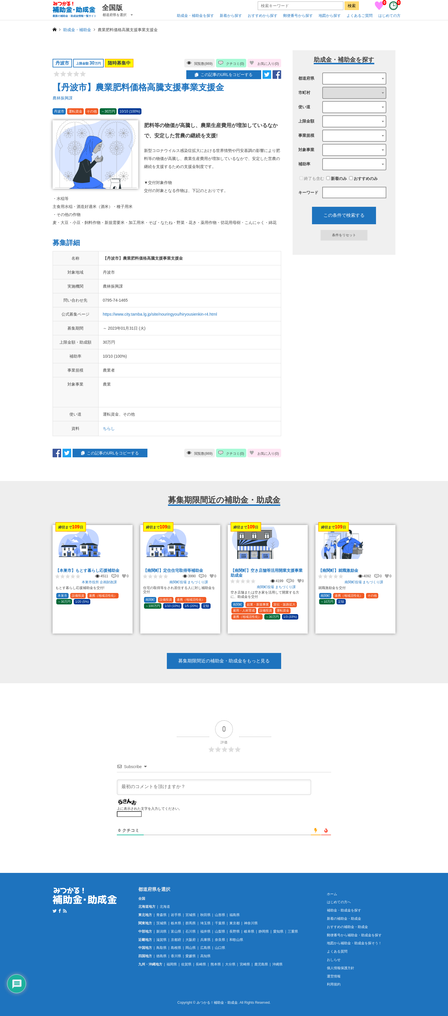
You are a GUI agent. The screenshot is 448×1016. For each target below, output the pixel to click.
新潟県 (161, 931)
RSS (65, 911)
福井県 (205, 931)
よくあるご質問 (360, 15)
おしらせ (334, 960)
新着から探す (231, 15)
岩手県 (176, 915)
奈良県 (220, 940)
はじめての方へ (339, 902)
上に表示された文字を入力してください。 (149, 809)
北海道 (165, 907)
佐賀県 (186, 964)
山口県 (220, 948)
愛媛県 (190, 956)
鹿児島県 (261, 964)
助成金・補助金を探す (195, 15)
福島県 (234, 915)
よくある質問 (337, 951)
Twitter (55, 911)
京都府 (176, 940)
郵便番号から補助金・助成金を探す (354, 935)
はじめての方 (389, 15)
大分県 (230, 964)
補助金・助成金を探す (344, 910)
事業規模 (306, 135)
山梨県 (220, 931)
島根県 (176, 948)
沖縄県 (277, 964)
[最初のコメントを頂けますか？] (214, 787)
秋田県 (205, 915)
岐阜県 (249, 931)
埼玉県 (205, 923)
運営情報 (334, 976)
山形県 (220, 915)
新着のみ (336, 178)
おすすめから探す (262, 15)
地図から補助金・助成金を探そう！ (354, 943)
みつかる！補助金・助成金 (217, 1003)
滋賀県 (161, 940)
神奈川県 (251, 923)
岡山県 (190, 948)
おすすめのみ (363, 178)
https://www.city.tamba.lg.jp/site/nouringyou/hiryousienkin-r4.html (160, 314)
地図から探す (330, 15)
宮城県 (190, 915)
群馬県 (190, 923)
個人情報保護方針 (340, 968)
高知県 (205, 956)
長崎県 (201, 964)
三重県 (293, 931)
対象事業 (306, 149)
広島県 (205, 948)
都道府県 (306, 78)
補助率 (304, 164)
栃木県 (176, 923)
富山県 (176, 931)
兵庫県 (205, 940)
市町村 (304, 92)
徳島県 (161, 956)
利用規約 (334, 984)
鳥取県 (161, 948)
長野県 (234, 931)
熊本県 (216, 964)
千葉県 (220, 923)
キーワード (308, 192)
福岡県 (172, 964)
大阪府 (190, 940)
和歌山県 (236, 940)
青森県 (161, 915)
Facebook (60, 911)
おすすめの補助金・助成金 (347, 927)
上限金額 (306, 121)
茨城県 (161, 923)
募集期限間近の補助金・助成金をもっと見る (224, 660)
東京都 (234, 923)
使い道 (304, 107)
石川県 (190, 931)
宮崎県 (245, 964)
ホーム (332, 894)
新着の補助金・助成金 (344, 919)
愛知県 (278, 931)
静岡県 (264, 931)
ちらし (109, 428)
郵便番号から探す (298, 15)
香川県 (176, 956)
